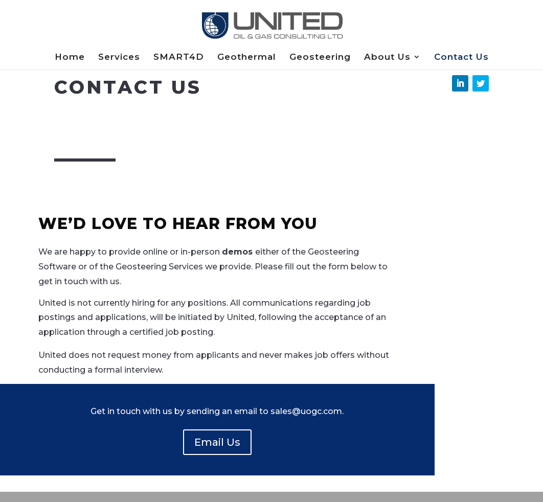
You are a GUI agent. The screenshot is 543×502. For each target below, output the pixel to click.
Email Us (217, 442)
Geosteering (320, 57)
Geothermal (246, 57)
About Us (387, 57)
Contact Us (461, 57)
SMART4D (178, 57)
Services (119, 57)
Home (70, 57)
